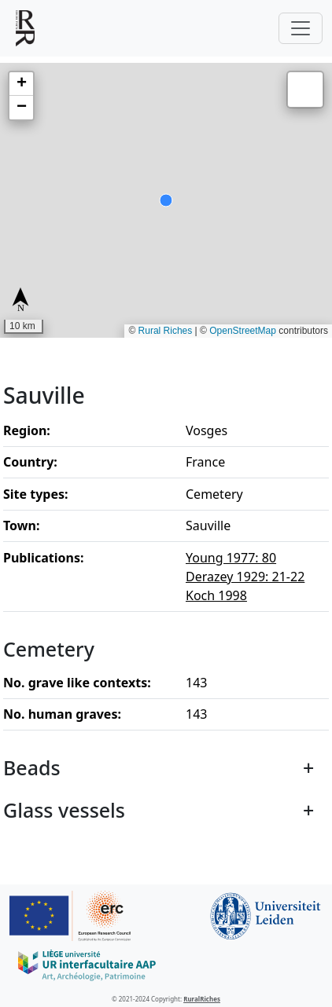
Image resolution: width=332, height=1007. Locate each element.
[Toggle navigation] (301, 28)
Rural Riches (165, 330)
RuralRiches (201, 998)
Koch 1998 (216, 595)
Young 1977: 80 (231, 557)
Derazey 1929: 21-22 (245, 576)
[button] (21, 84)
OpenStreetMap (242, 330)
